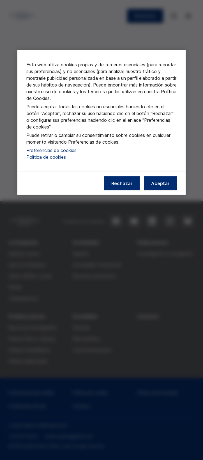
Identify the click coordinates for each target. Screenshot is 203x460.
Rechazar (122, 183)
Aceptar (160, 183)
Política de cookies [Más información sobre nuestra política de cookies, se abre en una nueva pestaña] (46, 157)
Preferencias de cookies (51, 150)
